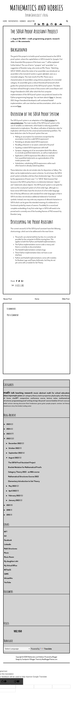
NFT (5, 531)
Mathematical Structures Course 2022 (23, 476)
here (51, 97)
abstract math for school (49, 393)
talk (12, 392)
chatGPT (15, 398)
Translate (46, 649)
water (29, 406)
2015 (8, 515)
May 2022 (13, 486)
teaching (19, 392)
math (30, 39)
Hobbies (23, 21)
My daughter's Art (11, 561)
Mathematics (13, 21)
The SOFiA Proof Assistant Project (34, 31)
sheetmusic (7, 406)
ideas (6, 395)
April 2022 (13, 491)
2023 (8, 434)
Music (6, 553)
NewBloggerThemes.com (49, 659)
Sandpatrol (25, 659)
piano (20, 395)
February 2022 (15, 495)
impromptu (12, 395)
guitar (44, 403)
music (35, 393)
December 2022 (15, 443)
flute (27, 403)
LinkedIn (7, 544)
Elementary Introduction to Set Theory (24, 481)
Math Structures (10, 548)
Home (5, 21)
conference (34, 398)
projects (48, 39)
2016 (8, 510)
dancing (15, 403)
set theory (66, 403)
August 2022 (14, 458)
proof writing (27, 401)
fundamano (33, 403)
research (56, 39)
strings (35, 401)
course (42, 398)
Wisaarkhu (8, 578)
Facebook (8, 540)
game (39, 403)
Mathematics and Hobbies (36, 7)
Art (5, 536)
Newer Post (7, 299)
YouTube (7, 582)
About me (31, 21)
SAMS (6, 574)
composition (24, 398)
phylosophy (55, 396)
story (13, 406)
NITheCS (61, 401)
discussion (22, 403)
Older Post (66, 299)
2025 (8, 424)
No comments (24, 41)
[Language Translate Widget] (17, 649)
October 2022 (14, 448)
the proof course (44, 401)
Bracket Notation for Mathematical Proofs (25, 467)
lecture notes (52, 398)
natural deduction (17, 123)
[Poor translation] (16, 681)
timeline (54, 401)
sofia (12, 41)
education (65, 393)
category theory (31, 396)
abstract (66, 401)
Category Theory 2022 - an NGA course (23, 472)
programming (38, 39)
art (24, 396)
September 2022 (16, 453)
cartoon (10, 403)
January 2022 (14, 500)
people (48, 403)
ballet (5, 403)
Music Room (9, 557)
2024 (8, 429)
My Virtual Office (10, 565)
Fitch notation (50, 120)
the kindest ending (21, 406)
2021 (8, 505)
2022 (8, 438)
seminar (59, 403)
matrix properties (44, 396)
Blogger (54, 657)
